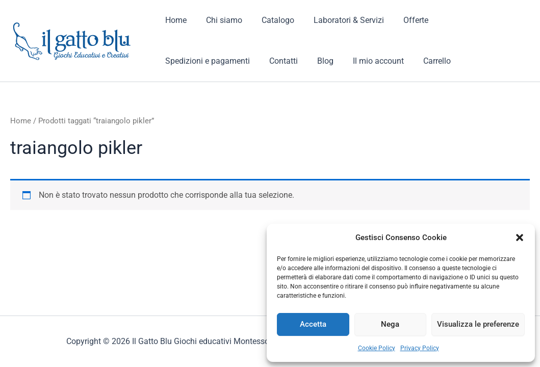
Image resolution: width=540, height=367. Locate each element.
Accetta (313, 324)
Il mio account (266, 61)
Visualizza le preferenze (478, 324)
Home (174, 20)
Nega (390, 324)
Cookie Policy (376, 348)
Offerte (402, 20)
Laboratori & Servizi (338, 20)
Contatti (178, 61)
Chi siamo (219, 20)
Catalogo (270, 20)
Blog (217, 61)
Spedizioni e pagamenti (473, 20)
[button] (520, 237)
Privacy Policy (419, 348)
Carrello (322, 61)
